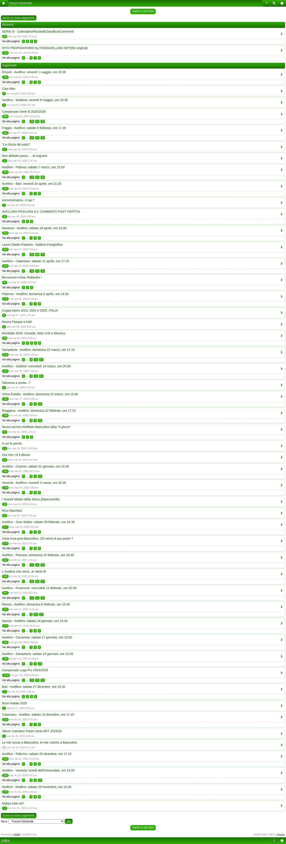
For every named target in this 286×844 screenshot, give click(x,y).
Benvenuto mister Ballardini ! (22, 277)
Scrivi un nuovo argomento (19, 17)
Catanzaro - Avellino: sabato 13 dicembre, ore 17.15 (38, 714)
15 (42, 177)
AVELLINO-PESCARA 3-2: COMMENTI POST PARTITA (41, 211)
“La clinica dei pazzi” (16, 144)
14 (37, 177)
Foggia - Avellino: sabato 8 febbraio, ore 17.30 (34, 128)
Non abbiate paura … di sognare (24, 156)
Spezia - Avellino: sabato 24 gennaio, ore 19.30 (34, 621)
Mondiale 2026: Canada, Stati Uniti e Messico (33, 333)
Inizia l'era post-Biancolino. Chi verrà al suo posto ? (37, 538)
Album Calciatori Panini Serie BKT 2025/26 (32, 731)
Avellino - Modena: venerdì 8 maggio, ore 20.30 (35, 100)
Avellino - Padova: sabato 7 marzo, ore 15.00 (33, 167)
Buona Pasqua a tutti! (17, 322)
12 (42, 137)
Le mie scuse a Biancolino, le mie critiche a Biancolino (39, 742)
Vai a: (4, 821)
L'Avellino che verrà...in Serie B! (24, 571)
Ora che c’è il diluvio (16, 455)
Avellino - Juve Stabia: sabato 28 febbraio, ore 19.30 (38, 522)
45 (42, 121)
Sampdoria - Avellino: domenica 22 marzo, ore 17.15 (38, 349)
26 (37, 581)
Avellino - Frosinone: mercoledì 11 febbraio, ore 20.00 (39, 588)
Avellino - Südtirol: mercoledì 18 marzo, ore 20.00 (36, 366)
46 (37, 254)
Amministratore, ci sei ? (18, 200)
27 (42, 581)
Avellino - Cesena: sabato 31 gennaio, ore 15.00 (35, 466)
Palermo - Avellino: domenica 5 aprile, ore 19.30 (35, 294)
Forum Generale (20, 3)
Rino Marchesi (12, 510)
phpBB (16, 834)
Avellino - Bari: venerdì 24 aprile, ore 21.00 (31, 183)
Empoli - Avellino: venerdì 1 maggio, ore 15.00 (34, 72)
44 (37, 121)
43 (31, 121)
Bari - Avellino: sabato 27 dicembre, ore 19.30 (33, 686)
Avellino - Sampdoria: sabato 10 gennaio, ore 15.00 (37, 654)
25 (31, 581)
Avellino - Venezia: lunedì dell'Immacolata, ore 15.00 (38, 770)
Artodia (281, 834)
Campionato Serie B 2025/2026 (24, 111)
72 (31, 680)
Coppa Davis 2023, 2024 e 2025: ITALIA (30, 310)
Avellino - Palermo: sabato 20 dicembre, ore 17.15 (37, 754)
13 (31, 177)
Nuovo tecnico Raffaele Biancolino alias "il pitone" (36, 427)
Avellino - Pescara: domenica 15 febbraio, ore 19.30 (38, 555)
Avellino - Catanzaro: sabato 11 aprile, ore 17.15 (35, 261)
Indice (5, 840)
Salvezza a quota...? (16, 383)
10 (31, 137)
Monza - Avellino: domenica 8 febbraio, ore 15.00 (36, 604)
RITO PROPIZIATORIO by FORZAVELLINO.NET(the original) (45, 48)
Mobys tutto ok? (13, 803)
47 (42, 254)
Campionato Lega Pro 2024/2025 (25, 670)
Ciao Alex (8, 88)
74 (42, 680)
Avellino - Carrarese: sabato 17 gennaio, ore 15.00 (37, 637)
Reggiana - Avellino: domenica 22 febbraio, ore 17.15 (39, 410)
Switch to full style (143, 11)
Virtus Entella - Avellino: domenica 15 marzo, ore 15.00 (40, 394)
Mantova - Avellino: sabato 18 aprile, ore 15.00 (34, 228)
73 (37, 680)
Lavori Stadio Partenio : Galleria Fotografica (32, 244)
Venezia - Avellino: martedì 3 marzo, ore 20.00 (34, 482)
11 (37, 137)
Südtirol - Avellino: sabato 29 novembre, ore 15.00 (36, 787)
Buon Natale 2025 (14, 703)
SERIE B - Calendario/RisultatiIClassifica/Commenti (38, 31)
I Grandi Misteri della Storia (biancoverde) (31, 499)
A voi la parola (12, 443)
